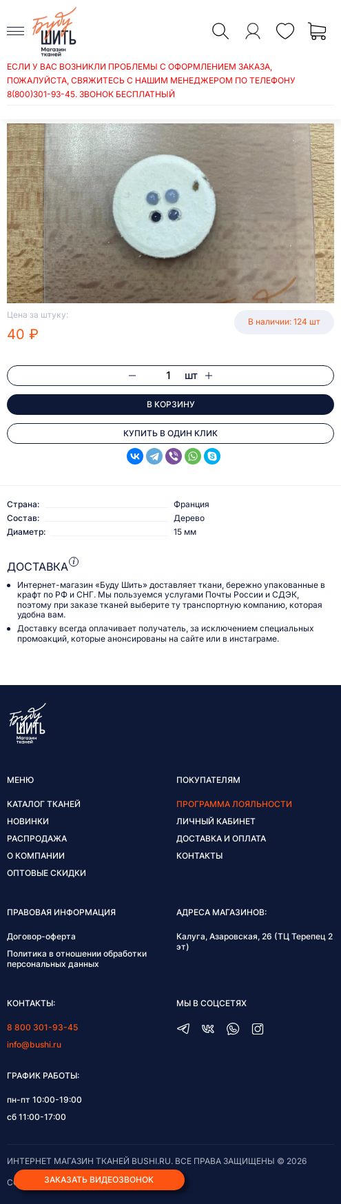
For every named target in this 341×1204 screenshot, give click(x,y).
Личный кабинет (216, 821)
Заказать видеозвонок (99, 1179)
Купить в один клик (170, 433)
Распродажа (37, 838)
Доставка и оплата (221, 838)
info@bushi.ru (34, 1044)
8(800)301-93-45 (41, 94)
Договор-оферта (41, 936)
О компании (36, 855)
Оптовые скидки (46, 873)
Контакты (199, 855)
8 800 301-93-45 (42, 1027)
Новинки (28, 821)
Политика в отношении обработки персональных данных (77, 958)
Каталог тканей (44, 804)
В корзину (171, 404)
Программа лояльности (234, 804)
